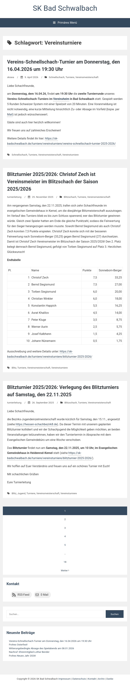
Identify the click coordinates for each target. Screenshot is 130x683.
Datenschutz (79, 678)
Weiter (65, 570)
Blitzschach (70, 196)
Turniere (70, 77)
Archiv (101, 678)
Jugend (22, 493)
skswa (10, 77)
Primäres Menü (65, 22)
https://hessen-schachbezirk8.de (36, 424)
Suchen (115, 614)
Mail (9, 114)
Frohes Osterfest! (18, 644)
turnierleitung (14, 196)
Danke (109, 678)
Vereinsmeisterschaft (86, 77)
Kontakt (12, 584)
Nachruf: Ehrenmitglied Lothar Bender (29, 651)
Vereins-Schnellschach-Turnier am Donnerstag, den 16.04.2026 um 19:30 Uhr (50, 641)
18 (65, 561)
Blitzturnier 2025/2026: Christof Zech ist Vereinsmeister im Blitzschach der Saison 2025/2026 (52, 181)
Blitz (14, 367)
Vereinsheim (61, 99)
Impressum (64, 678)
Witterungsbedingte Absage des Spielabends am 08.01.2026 (41, 648)
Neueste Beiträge (20, 633)
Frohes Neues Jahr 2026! (22, 655)
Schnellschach (56, 77)
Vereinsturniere (70, 154)
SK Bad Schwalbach (65, 8)
